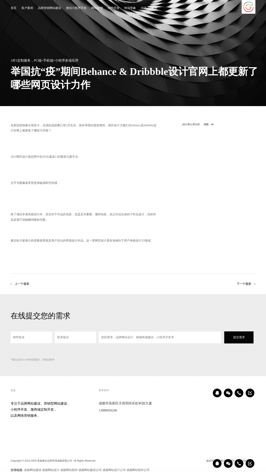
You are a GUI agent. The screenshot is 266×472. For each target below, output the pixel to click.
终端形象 (130, 8)
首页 (13, 8)
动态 (144, 8)
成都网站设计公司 (114, 470)
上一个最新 (22, 283)
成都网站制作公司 (138, 470)
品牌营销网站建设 (49, 8)
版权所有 (211, 460)
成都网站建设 (32, 470)
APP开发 (113, 8)
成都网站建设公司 (90, 470)
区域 (201, 460)
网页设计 (22, 156)
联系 (154, 8)
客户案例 (27, 8)
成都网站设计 (50, 470)
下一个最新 (244, 283)
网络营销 (97, 8)
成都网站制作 (69, 470)
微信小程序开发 (76, 8)
